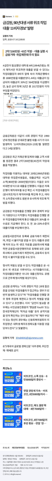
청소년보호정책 (33, 447)
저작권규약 (45, 447)
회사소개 (6, 447)
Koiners (9, 4)
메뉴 (47, 4)
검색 (42, 4)
